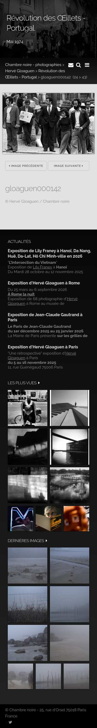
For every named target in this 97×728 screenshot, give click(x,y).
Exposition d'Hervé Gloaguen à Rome (44, 283)
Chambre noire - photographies (33, 64)
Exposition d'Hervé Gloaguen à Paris (43, 347)
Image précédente (26, 166)
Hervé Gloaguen (19, 71)
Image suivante (68, 166)
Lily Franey (42, 267)
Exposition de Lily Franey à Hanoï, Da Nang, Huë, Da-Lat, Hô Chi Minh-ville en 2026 (49, 253)
